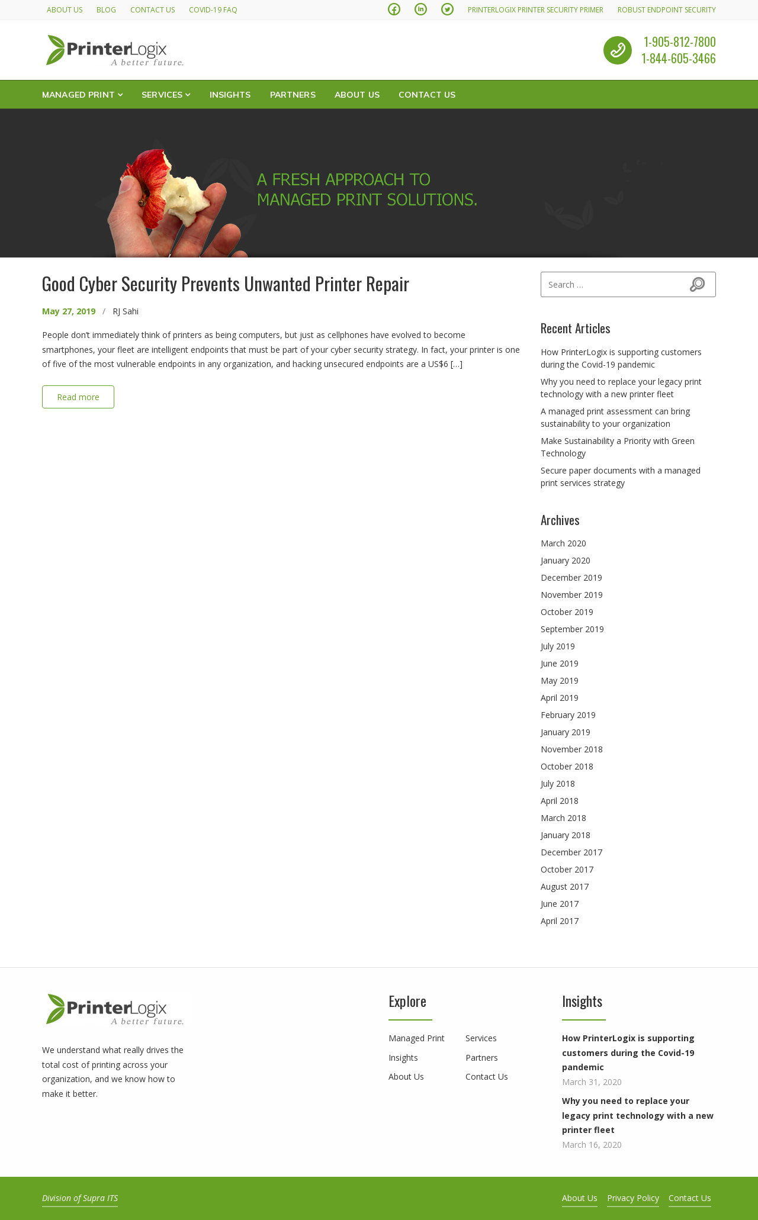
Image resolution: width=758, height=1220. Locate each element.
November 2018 (572, 749)
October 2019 (567, 611)
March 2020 (563, 543)
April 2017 (560, 920)
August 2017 (565, 886)
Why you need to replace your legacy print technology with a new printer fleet (638, 1115)
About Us (64, 10)
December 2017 (571, 852)
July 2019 (558, 646)
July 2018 (558, 783)
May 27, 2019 (68, 311)
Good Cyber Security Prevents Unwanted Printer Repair (225, 283)
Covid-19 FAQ (213, 10)
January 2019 (565, 732)
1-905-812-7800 (680, 41)
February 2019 (568, 714)
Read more (78, 397)
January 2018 (565, 835)
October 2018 (567, 766)
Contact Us (152, 10)
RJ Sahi (126, 311)
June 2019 (560, 663)
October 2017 (567, 869)
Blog (106, 10)
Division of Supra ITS (80, 1197)
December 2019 (571, 577)
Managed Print (78, 94)
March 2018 (563, 817)
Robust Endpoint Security (667, 10)
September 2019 (572, 629)
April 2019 (560, 697)
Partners (293, 94)
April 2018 (560, 800)
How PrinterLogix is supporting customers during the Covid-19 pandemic (628, 1052)
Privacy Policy (633, 1197)
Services (162, 94)
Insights (230, 94)
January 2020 (565, 560)
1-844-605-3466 (678, 58)
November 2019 (572, 594)
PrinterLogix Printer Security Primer (535, 10)
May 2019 (560, 680)
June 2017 (560, 903)
